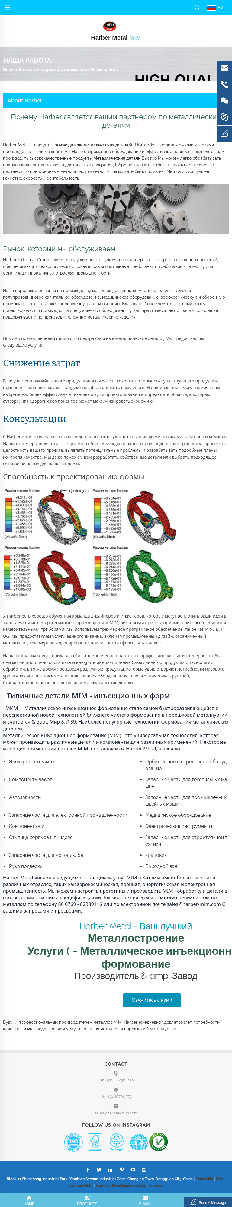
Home (9, 69)
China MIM (204, 1179)
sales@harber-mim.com (116, 1113)
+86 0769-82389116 (116, 1080)
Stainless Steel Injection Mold (121, 1185)
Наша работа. (105, 69)
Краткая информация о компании (53, 69)
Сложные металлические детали (129, 338)
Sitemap (156, 1185)
